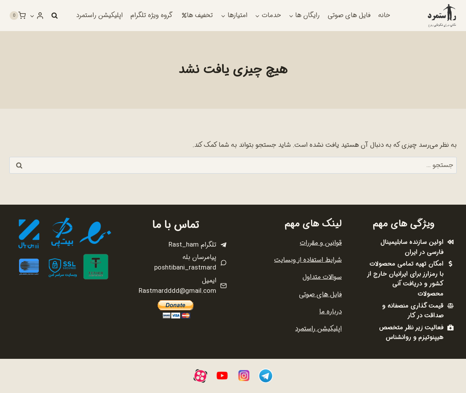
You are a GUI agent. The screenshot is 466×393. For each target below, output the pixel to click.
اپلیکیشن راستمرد (99, 15)
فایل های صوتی (349, 15)
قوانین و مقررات (321, 243)
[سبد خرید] (17, 15)
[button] (32, 15)
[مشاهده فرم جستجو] (54, 15)
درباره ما (330, 311)
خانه (384, 15)
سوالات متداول (322, 277)
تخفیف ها (197, 15)
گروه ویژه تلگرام (151, 15)
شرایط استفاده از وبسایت (308, 260)
